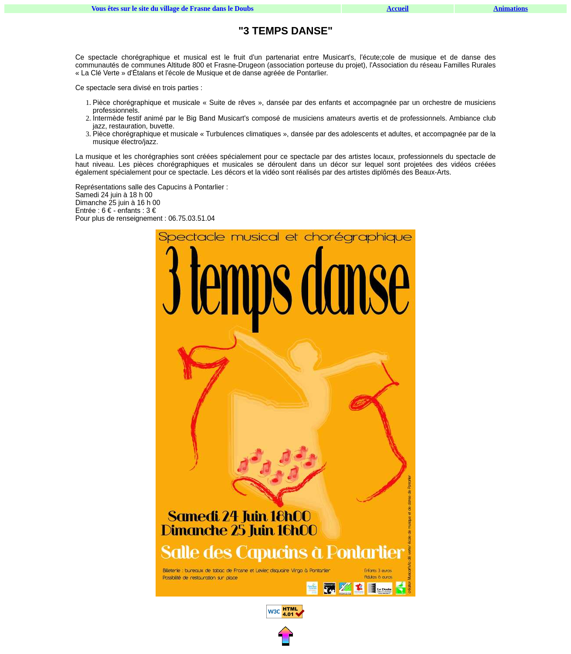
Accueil (398, 8)
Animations (510, 8)
